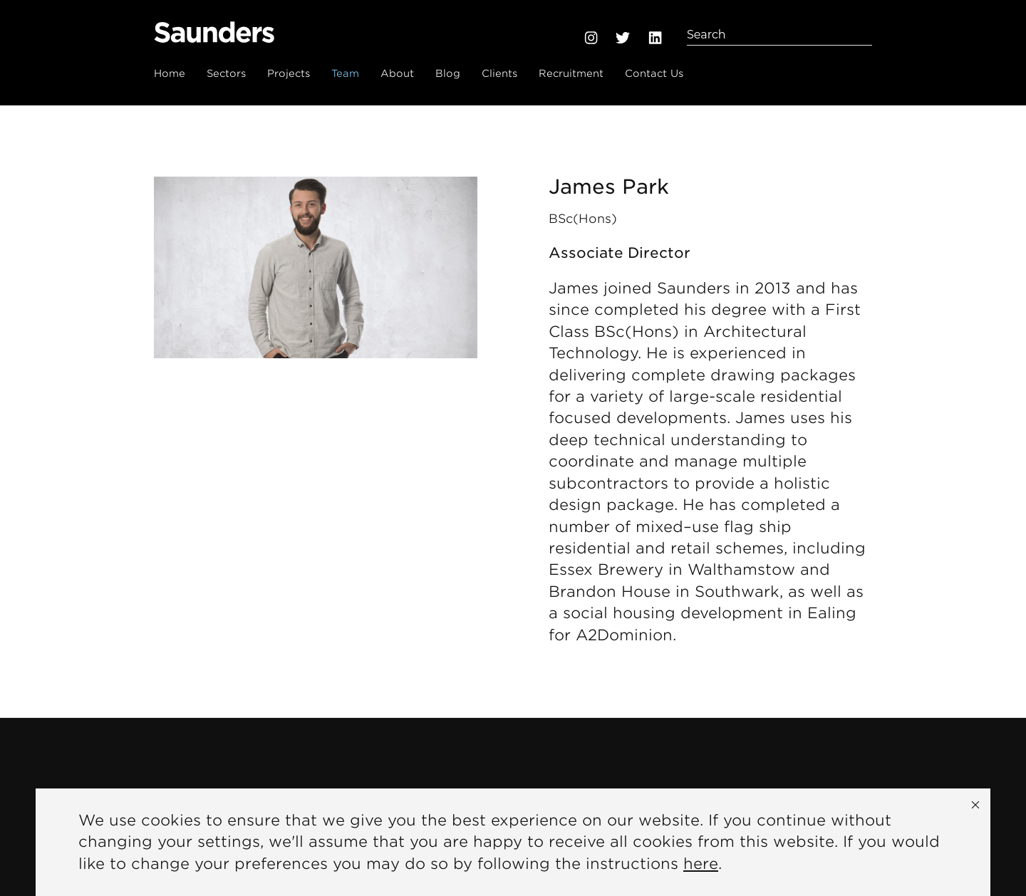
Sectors (226, 73)
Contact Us (654, 73)
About (397, 73)
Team (345, 73)
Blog (447, 73)
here (700, 863)
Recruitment (571, 73)
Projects (288, 73)
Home (169, 73)
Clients (499, 73)
